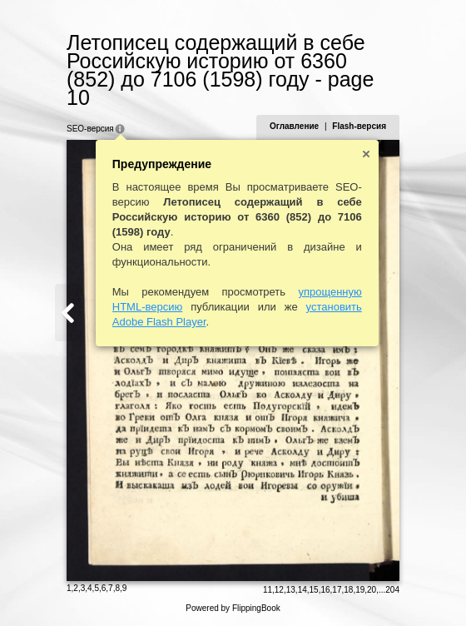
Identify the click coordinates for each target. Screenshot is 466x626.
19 (359, 589)
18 (348, 589)
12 (279, 589)
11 (267, 589)
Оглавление (294, 126)
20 (371, 589)
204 (392, 589)
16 (325, 589)
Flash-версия (359, 126)
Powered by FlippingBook (233, 608)
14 (302, 589)
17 (336, 589)
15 (314, 589)
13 (290, 589)
